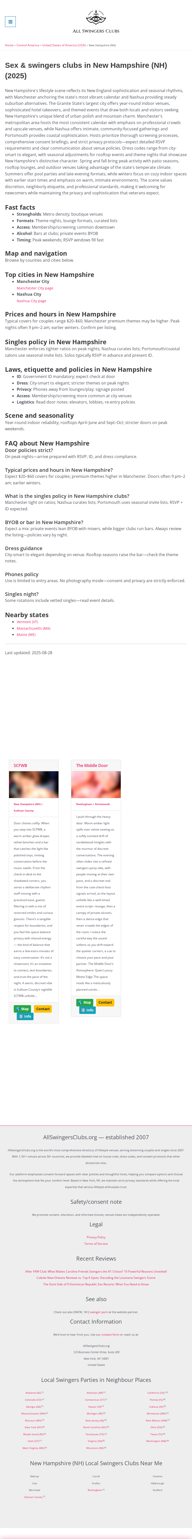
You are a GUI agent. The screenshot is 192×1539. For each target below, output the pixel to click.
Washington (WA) (156, 1452)
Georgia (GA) (33, 1417)
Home (9, 56)
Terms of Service (96, 1255)
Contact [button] (43, 1020)
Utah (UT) (33, 1452)
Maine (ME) (27, 645)
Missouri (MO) (33, 1431)
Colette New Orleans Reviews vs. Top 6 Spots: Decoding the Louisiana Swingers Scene (96, 1289)
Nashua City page (33, 311)
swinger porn (99, 1323)
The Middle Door (92, 776)
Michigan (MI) (95, 1424)
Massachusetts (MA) (35, 639)
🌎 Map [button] (22, 1020)
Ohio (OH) (156, 1438)
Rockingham (84, 815)
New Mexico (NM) (156, 1431)
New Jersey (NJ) (95, 1431)
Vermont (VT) (29, 632)
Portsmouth (102, 815)
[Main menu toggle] (10, 27)
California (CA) (155, 1403)
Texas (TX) (156, 1445)
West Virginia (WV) (33, 1459)
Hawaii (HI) (94, 1417)
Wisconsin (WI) (94, 1459)
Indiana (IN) (156, 1417)
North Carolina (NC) (94, 1438)
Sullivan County (24, 821)
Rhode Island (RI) (33, 1445)
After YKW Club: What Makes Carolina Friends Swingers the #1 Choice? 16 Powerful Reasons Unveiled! (96, 1282)
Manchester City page (37, 299)
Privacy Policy (96, 1248)
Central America (26, 56)
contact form (110, 1345)
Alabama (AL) (33, 1403)
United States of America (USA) (59, 56)
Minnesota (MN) (156, 1424)
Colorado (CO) (33, 1410)
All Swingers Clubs (96, 41)
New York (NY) (33, 1438)
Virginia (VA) (94, 1452)
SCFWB (20, 776)
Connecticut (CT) (95, 1410)
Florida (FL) (156, 1410)
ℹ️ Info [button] (25, 1027)
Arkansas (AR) (95, 1403)
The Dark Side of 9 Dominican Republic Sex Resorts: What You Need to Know (96, 1295)
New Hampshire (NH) (27, 815)
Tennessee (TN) (95, 1445)
